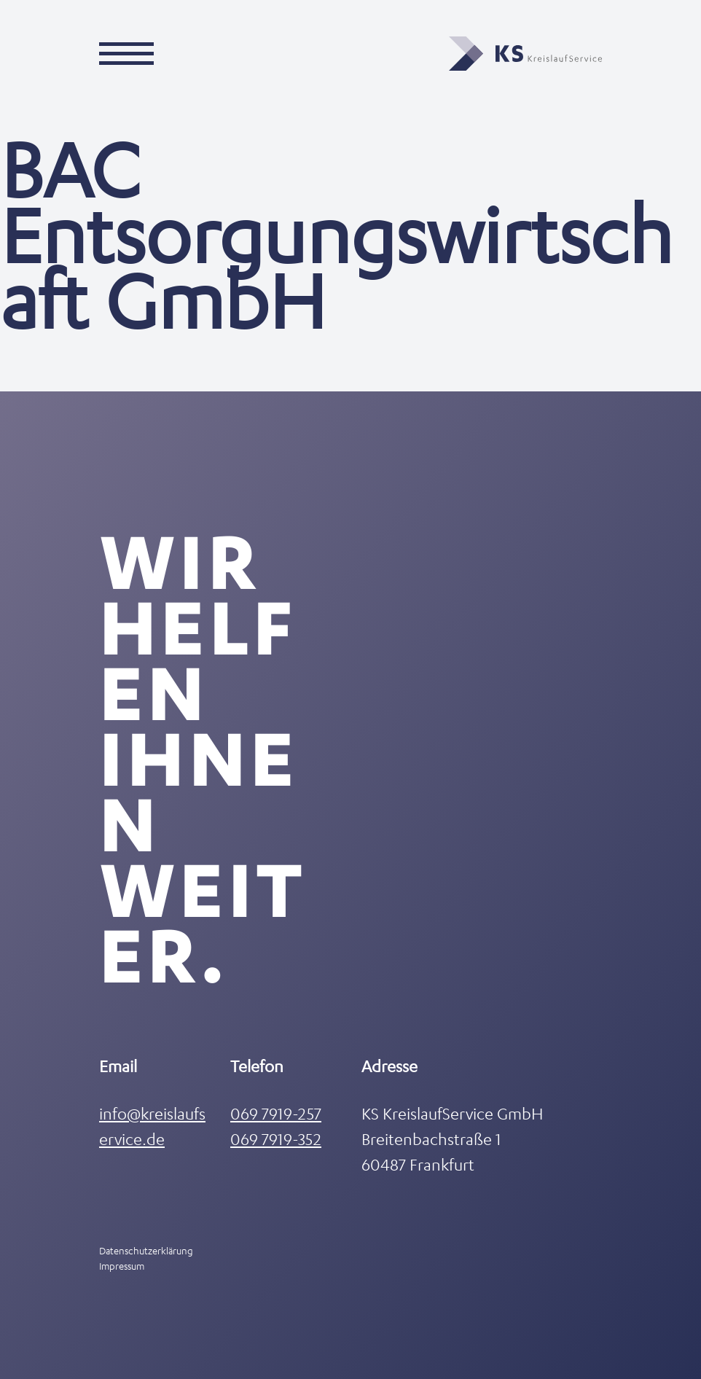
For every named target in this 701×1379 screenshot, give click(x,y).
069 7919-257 (275, 1113)
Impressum (121, 1265)
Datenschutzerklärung (146, 1250)
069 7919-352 (275, 1139)
